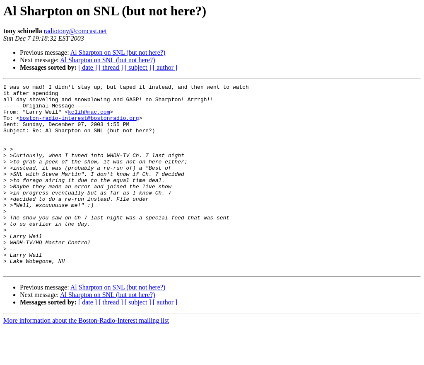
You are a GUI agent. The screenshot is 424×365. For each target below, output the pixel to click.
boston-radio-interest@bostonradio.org (79, 125)
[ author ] (165, 67)
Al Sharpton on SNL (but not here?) (118, 52)
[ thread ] (111, 67)
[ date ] (87, 67)
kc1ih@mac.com (89, 118)
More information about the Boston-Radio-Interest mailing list (86, 357)
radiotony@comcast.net (75, 30)
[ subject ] (138, 67)
